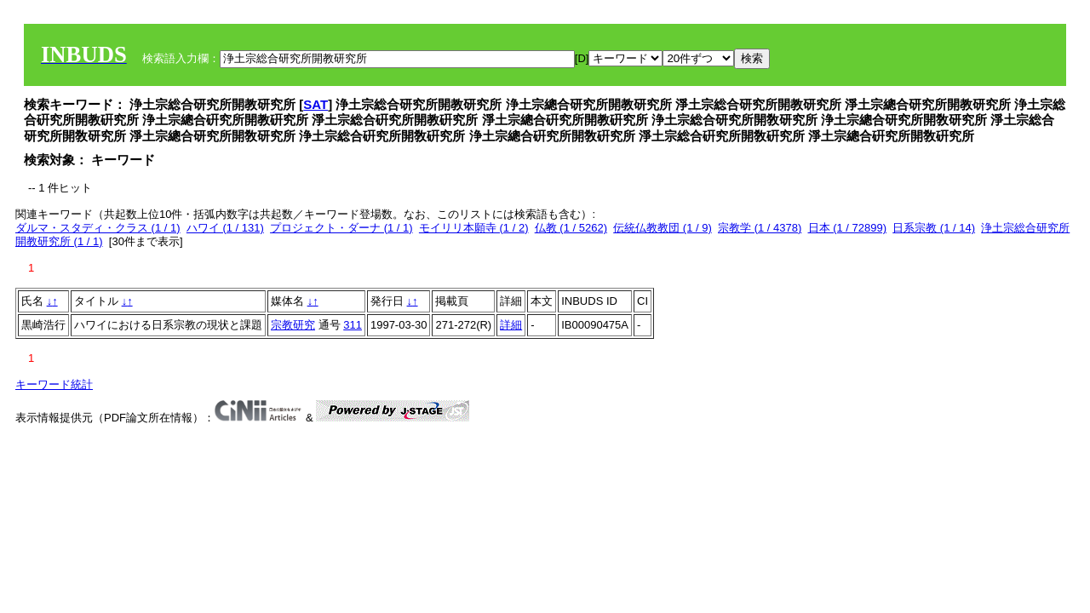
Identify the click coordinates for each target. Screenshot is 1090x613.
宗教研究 (293, 324)
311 (352, 324)
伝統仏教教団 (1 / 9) (662, 227)
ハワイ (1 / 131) (225, 227)
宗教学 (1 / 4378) (759, 227)
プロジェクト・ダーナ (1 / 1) (341, 227)
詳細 (511, 324)
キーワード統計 (54, 384)
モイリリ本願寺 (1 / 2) (474, 227)
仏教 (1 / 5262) (571, 227)
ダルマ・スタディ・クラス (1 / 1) (98, 227)
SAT (315, 104)
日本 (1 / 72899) (847, 227)
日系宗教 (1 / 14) (933, 227)
